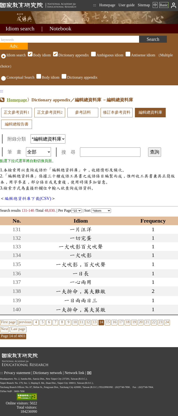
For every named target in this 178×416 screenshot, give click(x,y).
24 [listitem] (167, 322)
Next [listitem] (4, 329)
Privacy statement (17, 372)
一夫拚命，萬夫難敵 (81, 291)
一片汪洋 (81, 229)
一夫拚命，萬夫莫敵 (81, 310)
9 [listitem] (68, 322)
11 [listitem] (81, 322)
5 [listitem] (42, 322)
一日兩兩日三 (80, 300)
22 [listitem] (154, 322)
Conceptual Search (17, 77)
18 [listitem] (127, 322)
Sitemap (144, 5)
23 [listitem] (160, 322)
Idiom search (20, 29)
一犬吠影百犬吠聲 (80, 246)
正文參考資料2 (50, 112)
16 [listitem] (114, 322)
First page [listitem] (8, 322)
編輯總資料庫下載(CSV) (27, 198)
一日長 (80, 273)
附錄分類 (36, 139)
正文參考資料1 (16, 112)
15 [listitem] (108, 322)
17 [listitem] (121, 322)
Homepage (107, 5)
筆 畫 (29, 152)
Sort (97, 210)
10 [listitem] (75, 322)
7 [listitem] (55, 322)
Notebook (60, 29)
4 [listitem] (36, 322)
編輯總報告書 (17, 124)
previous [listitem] (25, 322)
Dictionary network (47, 372)
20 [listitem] (141, 322)
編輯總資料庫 (150, 112)
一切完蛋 (81, 238)
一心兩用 (81, 282)
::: (94, 5)
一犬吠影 (81, 255)
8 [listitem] (62, 322)
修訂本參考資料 (116, 112)
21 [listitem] (147, 322)
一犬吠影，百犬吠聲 (81, 264)
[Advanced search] (14, 46)
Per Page (70, 210)
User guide (126, 5)
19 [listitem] (134, 322)
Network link (74, 372)
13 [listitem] (94, 322)
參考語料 (83, 112)
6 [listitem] (49, 322)
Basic (164, 5)
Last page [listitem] (18, 329)
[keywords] (69, 39)
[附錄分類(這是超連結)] (48, 139)
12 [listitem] (88, 322)
